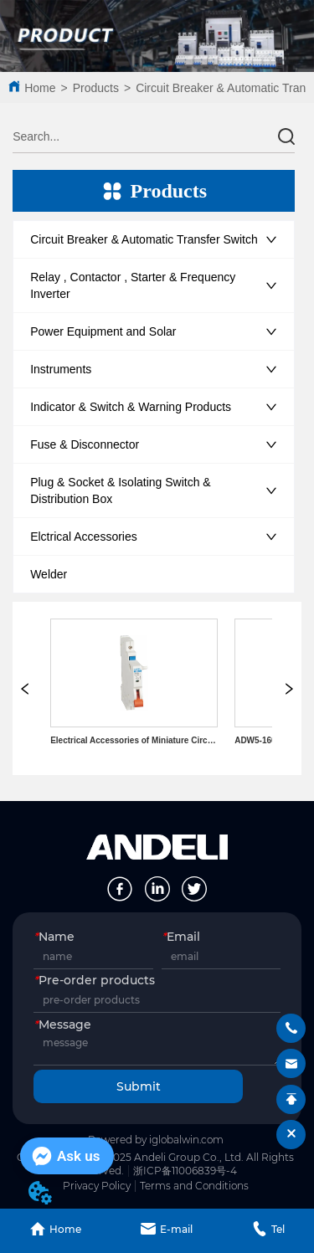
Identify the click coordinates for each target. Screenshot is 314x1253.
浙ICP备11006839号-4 (185, 1170)
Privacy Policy (97, 1185)
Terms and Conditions (194, 1185)
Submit (138, 1086)
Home (39, 88)
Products (96, 88)
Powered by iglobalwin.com (156, 1139)
